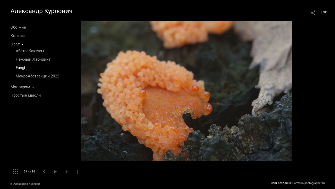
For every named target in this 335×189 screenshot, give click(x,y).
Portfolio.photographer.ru (308, 183)
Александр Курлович (41, 11)
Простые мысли (25, 95)
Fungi (20, 67)
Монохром (20, 87)
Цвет (15, 44)
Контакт (18, 35)
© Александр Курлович (25, 184)
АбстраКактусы (30, 51)
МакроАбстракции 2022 (37, 76)
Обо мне (18, 27)
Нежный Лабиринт (33, 59)
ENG (324, 12)
